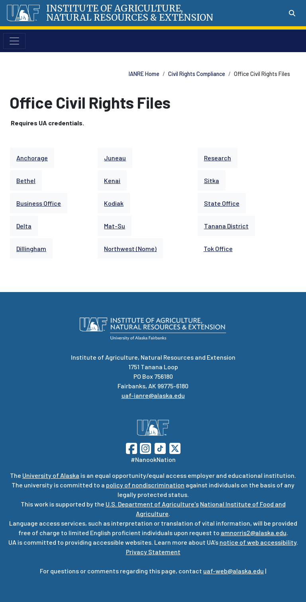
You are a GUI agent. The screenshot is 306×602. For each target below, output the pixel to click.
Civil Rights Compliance (196, 73)
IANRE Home (144, 73)
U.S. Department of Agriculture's (152, 504)
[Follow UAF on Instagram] (144, 447)
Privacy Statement (153, 551)
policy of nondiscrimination (145, 485)
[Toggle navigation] (14, 41)
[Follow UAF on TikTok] (160, 447)
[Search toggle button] (292, 13)
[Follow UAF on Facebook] (131, 447)
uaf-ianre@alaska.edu (153, 395)
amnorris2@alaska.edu (253, 532)
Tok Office (218, 248)
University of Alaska (50, 475)
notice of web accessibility (258, 542)
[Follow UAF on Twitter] (174, 447)
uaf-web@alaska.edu (233, 571)
